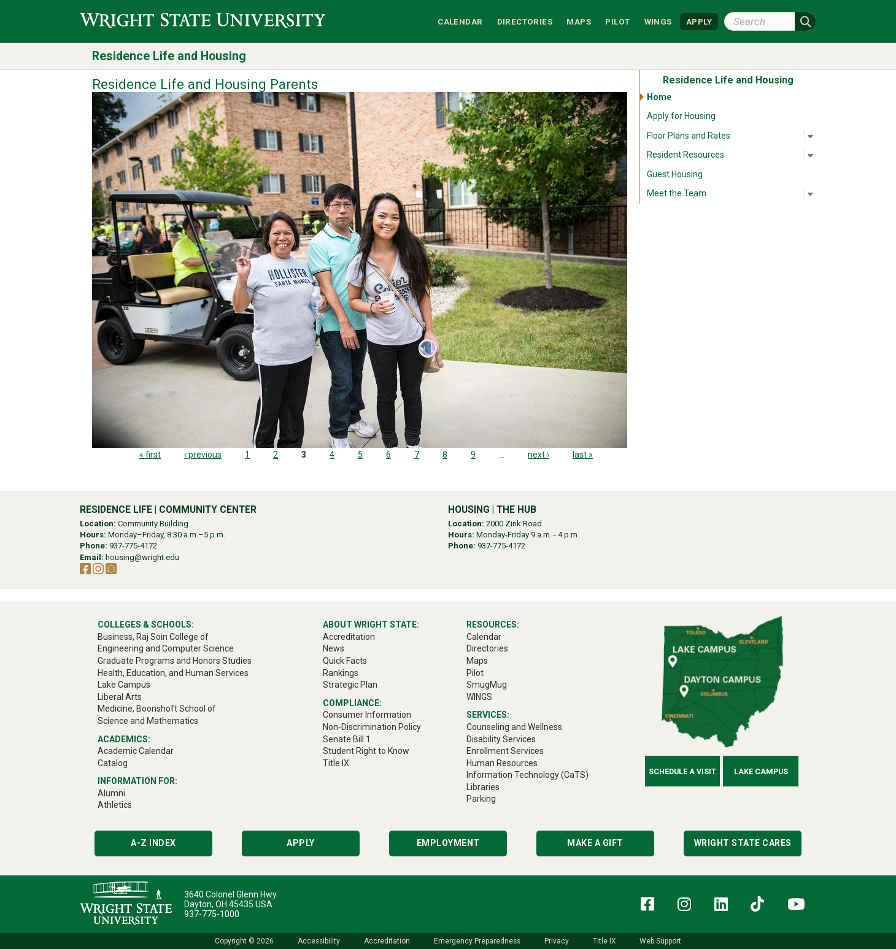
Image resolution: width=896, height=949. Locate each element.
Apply (301, 843)
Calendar (460, 21)
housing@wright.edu (142, 557)
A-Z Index (153, 843)
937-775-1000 (211, 914)
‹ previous (203, 454)
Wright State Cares (743, 843)
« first (150, 454)
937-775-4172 (133, 545)
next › (538, 454)
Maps (578, 21)
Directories (524, 21)
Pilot (617, 21)
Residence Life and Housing (169, 56)
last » (583, 454)
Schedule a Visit (682, 771)
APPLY (699, 21)
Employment (448, 843)
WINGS (658, 21)
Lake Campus (761, 771)
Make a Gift (595, 843)
